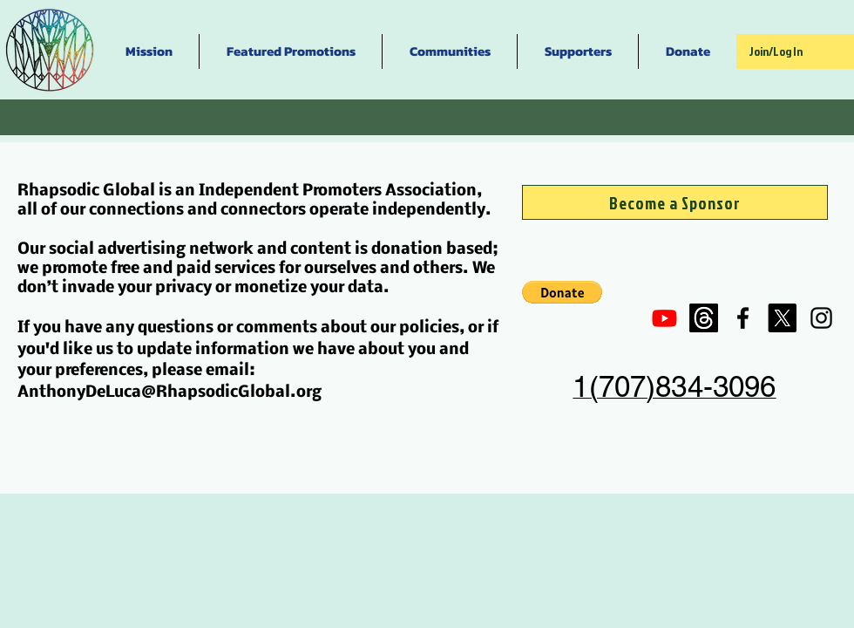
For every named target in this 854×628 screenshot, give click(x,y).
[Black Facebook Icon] (743, 318)
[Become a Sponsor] (675, 202)
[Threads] (703, 318)
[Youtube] (664, 318)
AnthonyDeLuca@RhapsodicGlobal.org (169, 393)
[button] (562, 292)
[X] (782, 318)
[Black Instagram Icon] (821, 318)
